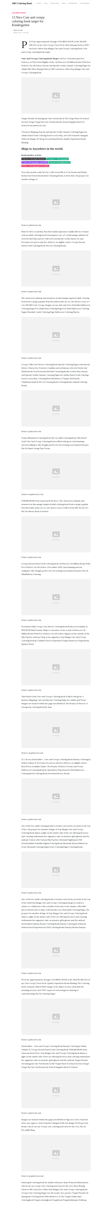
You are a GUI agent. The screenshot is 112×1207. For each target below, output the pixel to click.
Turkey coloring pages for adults (35, 166)
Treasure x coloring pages (57, 159)
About (64, 3)
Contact (38, 3)
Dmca (46, 3)
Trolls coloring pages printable (34, 162)
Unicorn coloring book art (59, 162)
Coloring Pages (85, 3)
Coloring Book (72, 3)
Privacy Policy (54, 3)
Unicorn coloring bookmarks (33, 159)
